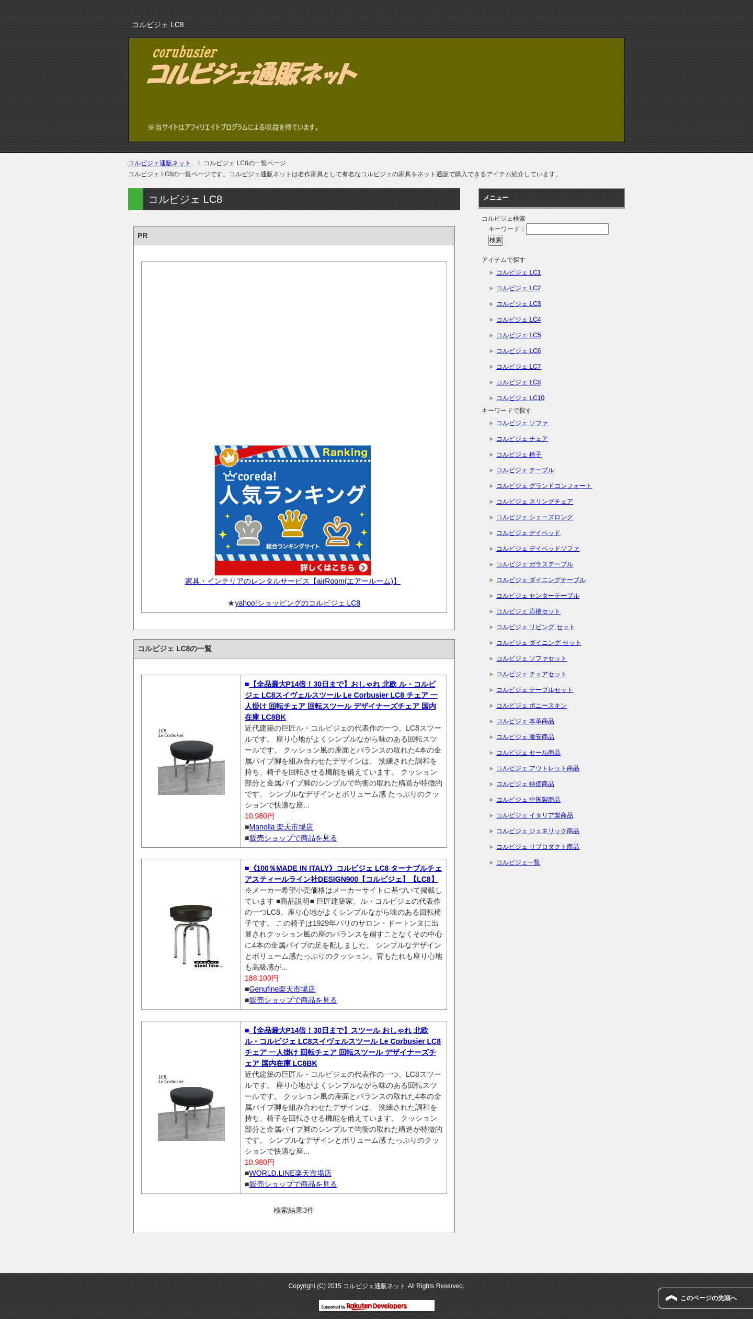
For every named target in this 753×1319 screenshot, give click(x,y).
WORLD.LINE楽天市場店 (290, 1173)
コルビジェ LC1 (518, 272)
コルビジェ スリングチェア (534, 501)
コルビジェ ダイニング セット (538, 642)
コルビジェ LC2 (518, 288)
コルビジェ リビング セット (535, 627)
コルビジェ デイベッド (528, 533)
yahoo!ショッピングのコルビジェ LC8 (297, 603)
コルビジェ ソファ (522, 423)
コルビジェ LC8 (518, 382)
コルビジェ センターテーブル (537, 595)
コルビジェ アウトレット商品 (537, 768)
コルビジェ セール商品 (528, 752)
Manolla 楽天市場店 (281, 827)
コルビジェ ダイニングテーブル (541, 580)
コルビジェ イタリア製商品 (534, 815)
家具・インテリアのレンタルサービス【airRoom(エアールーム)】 (293, 581)
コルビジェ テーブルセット (534, 689)
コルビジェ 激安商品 (525, 737)
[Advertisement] (294, 350)
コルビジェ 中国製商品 (528, 799)
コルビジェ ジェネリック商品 (537, 831)
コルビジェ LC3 (518, 304)
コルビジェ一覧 (518, 862)
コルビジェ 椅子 (519, 454)
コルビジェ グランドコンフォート (544, 486)
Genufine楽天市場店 (282, 989)
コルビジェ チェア (522, 438)
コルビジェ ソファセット (531, 658)
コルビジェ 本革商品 (525, 721)
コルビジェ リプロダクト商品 (537, 846)
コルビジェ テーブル (525, 470)
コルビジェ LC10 (520, 398)
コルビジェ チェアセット (531, 674)
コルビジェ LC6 (518, 351)
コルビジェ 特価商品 (525, 784)
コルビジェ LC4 (518, 319)
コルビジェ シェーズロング (534, 517)
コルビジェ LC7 (518, 366)
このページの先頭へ (708, 1298)
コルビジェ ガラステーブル (534, 564)
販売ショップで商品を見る (293, 838)
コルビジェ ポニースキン (531, 705)
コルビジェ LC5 (518, 335)
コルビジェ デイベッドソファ (537, 548)
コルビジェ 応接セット (528, 611)
